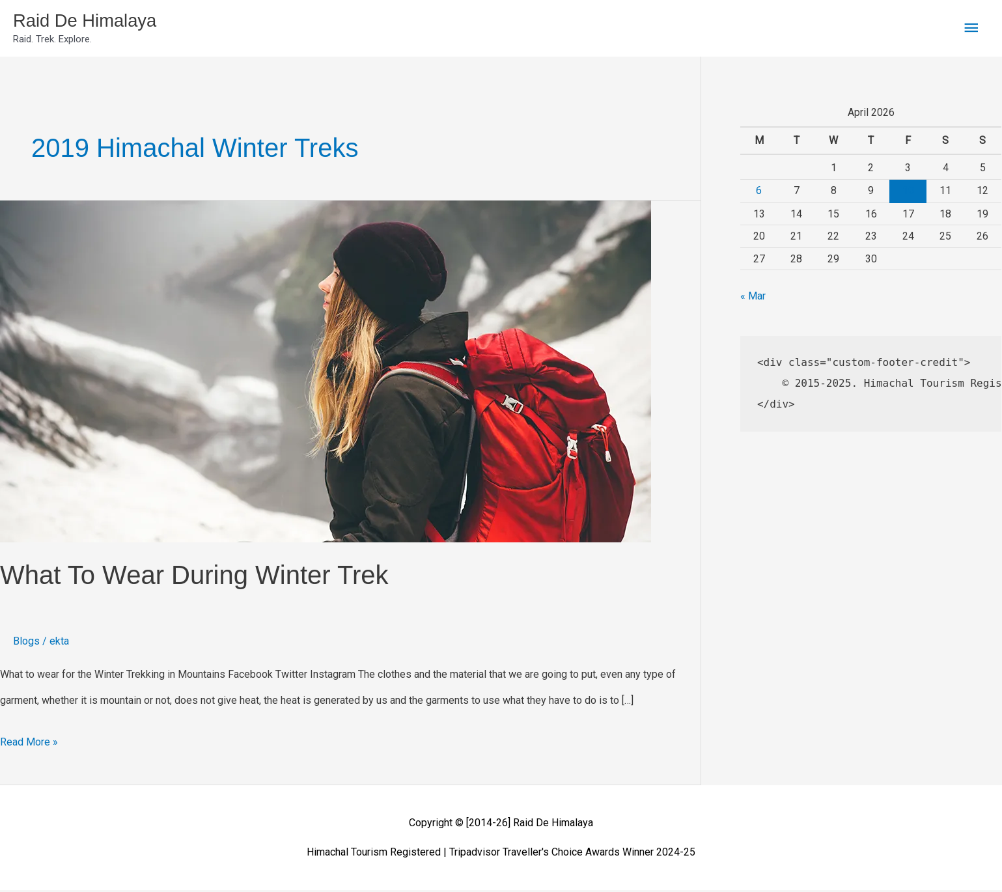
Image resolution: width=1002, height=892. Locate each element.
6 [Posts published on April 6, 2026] (759, 192)
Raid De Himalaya (92, 22)
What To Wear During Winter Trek (194, 577)
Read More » (29, 740)
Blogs (26, 643)
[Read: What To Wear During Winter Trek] (325, 373)
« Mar (753, 298)
